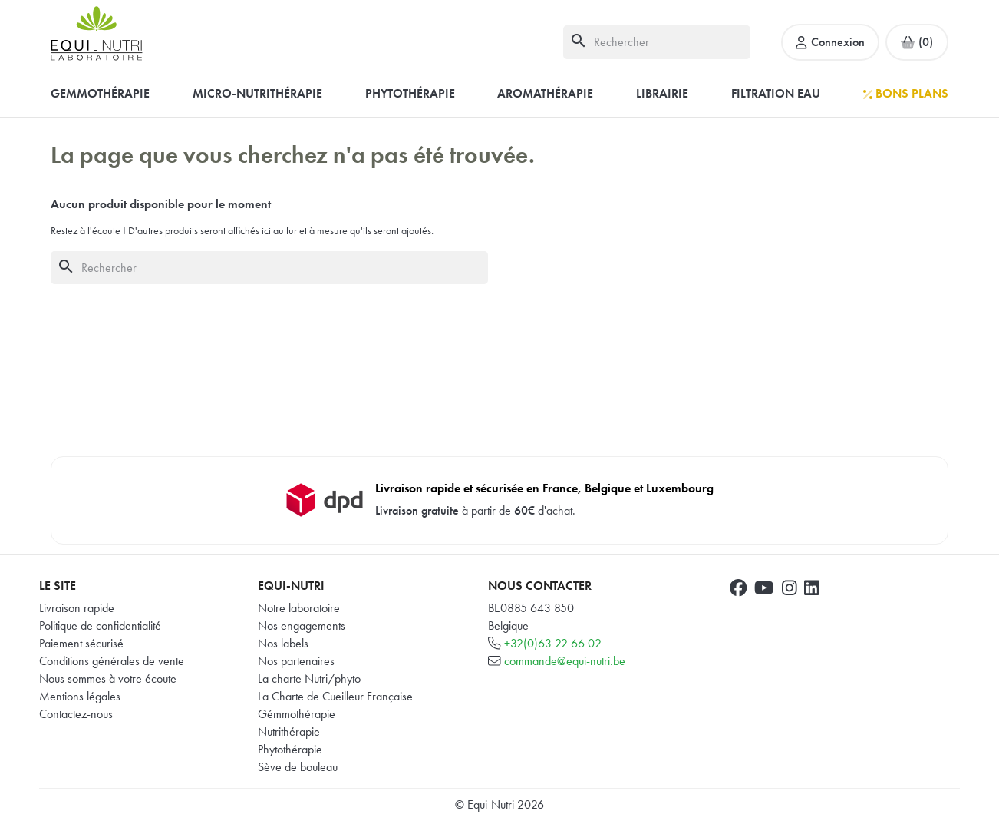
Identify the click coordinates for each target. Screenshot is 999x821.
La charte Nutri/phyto (309, 678)
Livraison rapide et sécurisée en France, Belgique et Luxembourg (544, 488)
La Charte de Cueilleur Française (335, 696)
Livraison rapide (76, 608)
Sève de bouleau (298, 767)
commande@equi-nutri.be (564, 661)
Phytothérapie (290, 749)
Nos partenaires (296, 661)
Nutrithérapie (289, 731)
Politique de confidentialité (100, 625)
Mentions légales (79, 696)
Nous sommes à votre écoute (107, 678)
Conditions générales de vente (111, 661)
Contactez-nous (76, 714)
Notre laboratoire (299, 608)
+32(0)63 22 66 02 (553, 643)
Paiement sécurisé (81, 643)
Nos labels (283, 643)
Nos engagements (301, 625)
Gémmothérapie (296, 714)
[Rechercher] (656, 41)
